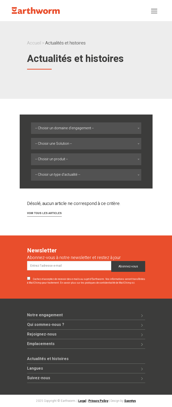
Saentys (130, 401)
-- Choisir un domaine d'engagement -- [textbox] (64, 128)
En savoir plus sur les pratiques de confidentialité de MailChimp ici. (97, 283)
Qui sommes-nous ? (45, 325)
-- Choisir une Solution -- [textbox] (53, 143)
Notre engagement (45, 315)
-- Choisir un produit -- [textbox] (51, 159)
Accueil (34, 43)
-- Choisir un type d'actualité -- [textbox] (57, 174)
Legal (82, 401)
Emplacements (41, 344)
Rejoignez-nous (42, 334)
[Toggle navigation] (154, 10)
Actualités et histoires (48, 359)
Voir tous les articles (44, 213)
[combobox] (86, 128)
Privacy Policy (98, 401)
